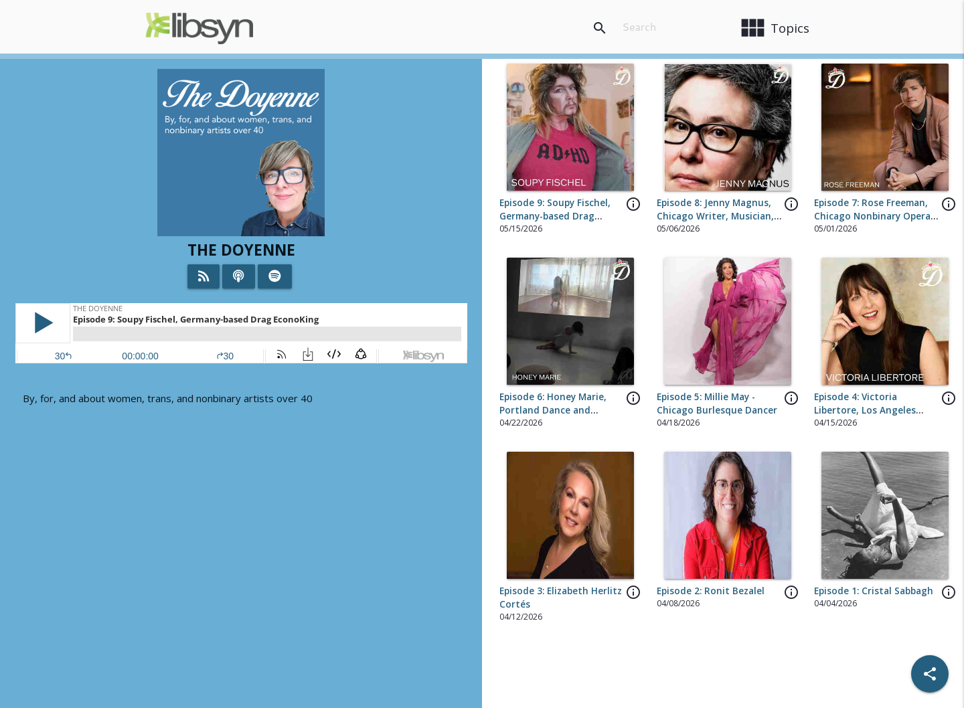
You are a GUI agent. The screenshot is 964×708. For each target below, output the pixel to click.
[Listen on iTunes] (238, 276)
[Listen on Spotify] (275, 276)
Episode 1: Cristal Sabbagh (873, 591)
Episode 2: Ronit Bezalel (711, 591)
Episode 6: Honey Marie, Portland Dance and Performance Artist (553, 410)
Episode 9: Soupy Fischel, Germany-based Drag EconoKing (555, 216)
